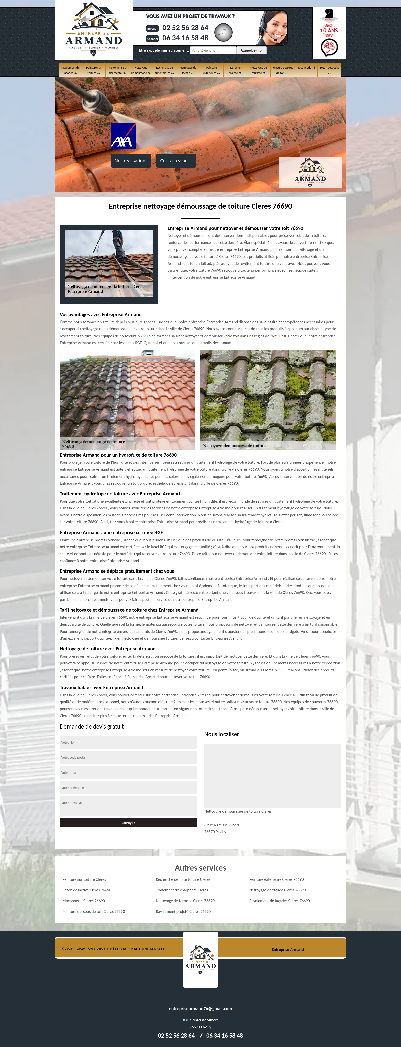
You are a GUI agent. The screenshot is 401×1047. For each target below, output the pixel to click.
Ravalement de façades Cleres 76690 (279, 900)
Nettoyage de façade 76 (188, 70)
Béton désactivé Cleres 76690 (86, 890)
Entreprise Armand (288, 949)
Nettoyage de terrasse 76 (258, 70)
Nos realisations (131, 161)
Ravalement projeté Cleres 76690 (183, 911)
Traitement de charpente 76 (117, 70)
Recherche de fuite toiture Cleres (183, 879)
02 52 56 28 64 (185, 27)
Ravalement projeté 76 (235, 70)
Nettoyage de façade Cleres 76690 (277, 890)
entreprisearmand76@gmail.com (200, 1009)
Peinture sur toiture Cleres (84, 879)
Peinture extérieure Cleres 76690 (276, 879)
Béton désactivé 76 (329, 70)
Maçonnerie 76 (305, 67)
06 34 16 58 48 (185, 37)
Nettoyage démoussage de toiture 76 (141, 73)
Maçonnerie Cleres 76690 (83, 900)
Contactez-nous (176, 161)
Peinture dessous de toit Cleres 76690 (93, 911)
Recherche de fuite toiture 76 (164, 70)
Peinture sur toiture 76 (93, 70)
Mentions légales (148, 948)
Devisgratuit (223, 32)
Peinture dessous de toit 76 (282, 70)
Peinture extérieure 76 (211, 70)
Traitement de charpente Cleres (182, 890)
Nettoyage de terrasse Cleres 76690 (185, 900)
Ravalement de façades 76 (70, 70)
